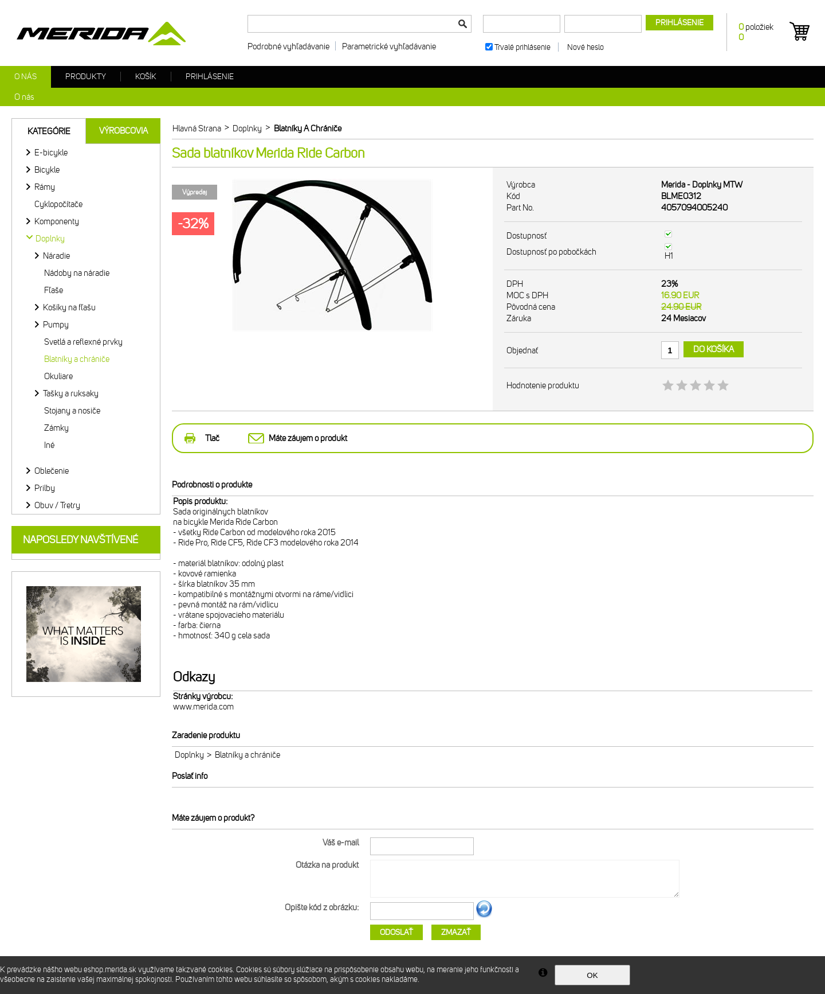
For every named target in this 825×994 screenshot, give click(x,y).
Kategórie (49, 131)
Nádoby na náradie (76, 273)
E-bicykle (51, 152)
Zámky (56, 428)
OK (592, 975)
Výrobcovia (123, 131)
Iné (49, 445)
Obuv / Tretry (57, 505)
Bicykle (47, 170)
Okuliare (58, 376)
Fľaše (53, 290)
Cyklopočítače (58, 204)
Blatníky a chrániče (76, 359)
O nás (25, 76)
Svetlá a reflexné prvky (83, 342)
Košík (145, 76)
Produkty (85, 76)
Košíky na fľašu (69, 307)
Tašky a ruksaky (71, 393)
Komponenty (56, 221)
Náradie (56, 256)
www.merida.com (203, 706)
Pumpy (56, 324)
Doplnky (189, 755)
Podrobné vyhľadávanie (288, 46)
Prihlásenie (210, 76)
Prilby (44, 488)
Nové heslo (585, 47)
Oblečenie (51, 471)
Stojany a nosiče (72, 411)
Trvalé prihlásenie (522, 47)
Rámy (44, 187)
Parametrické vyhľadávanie (389, 46)
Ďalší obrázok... (484, 916)
